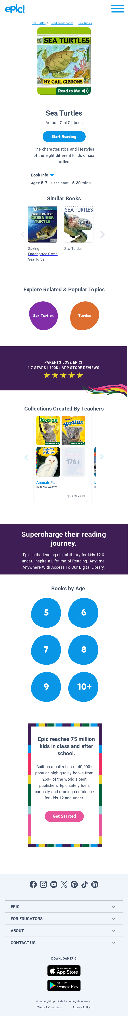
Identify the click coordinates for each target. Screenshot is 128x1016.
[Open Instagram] (43, 884)
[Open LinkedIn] (94, 884)
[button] (60, 457)
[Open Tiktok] (84, 884)
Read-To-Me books (62, 23)
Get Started (64, 816)
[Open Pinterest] (74, 884)
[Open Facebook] (33, 884)
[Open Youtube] (53, 884)
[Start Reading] (64, 136)
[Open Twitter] (64, 884)
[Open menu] (117, 9)
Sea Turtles (38, 23)
